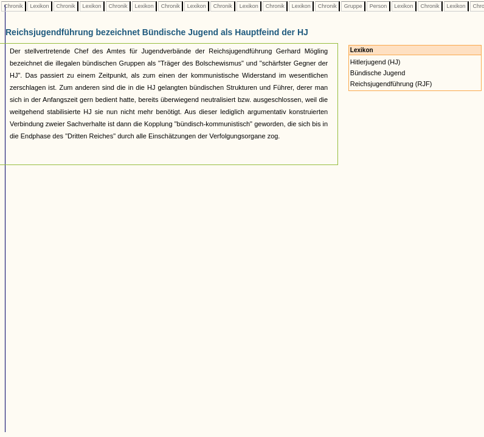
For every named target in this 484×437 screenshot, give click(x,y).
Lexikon (39, 6)
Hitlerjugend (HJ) (375, 62)
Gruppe (353, 6)
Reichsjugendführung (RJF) (391, 83)
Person (378, 6)
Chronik (13, 6)
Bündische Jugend (378, 72)
